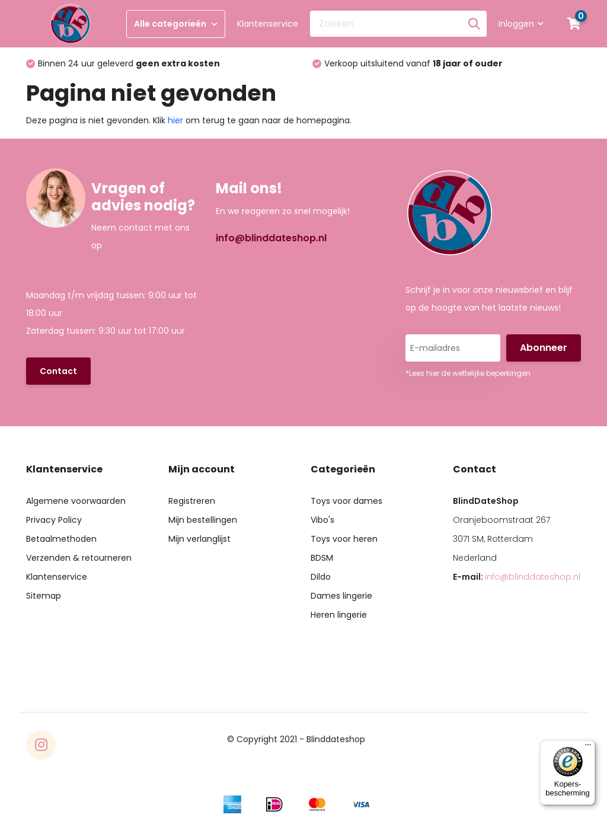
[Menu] (588, 747)
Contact (58, 371)
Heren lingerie (339, 615)
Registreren (191, 501)
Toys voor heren (344, 539)
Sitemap (43, 596)
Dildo (321, 577)
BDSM (322, 558)
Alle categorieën (176, 24)
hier (175, 120)
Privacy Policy (54, 520)
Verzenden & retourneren (79, 558)
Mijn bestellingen (202, 520)
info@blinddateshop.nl (271, 238)
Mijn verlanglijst (199, 539)
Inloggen (521, 24)
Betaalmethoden (61, 539)
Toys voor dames (346, 501)
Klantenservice (267, 24)
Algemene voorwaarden (76, 501)
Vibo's (322, 520)
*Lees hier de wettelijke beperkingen (468, 373)
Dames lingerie (341, 596)
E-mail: (516, 577)
